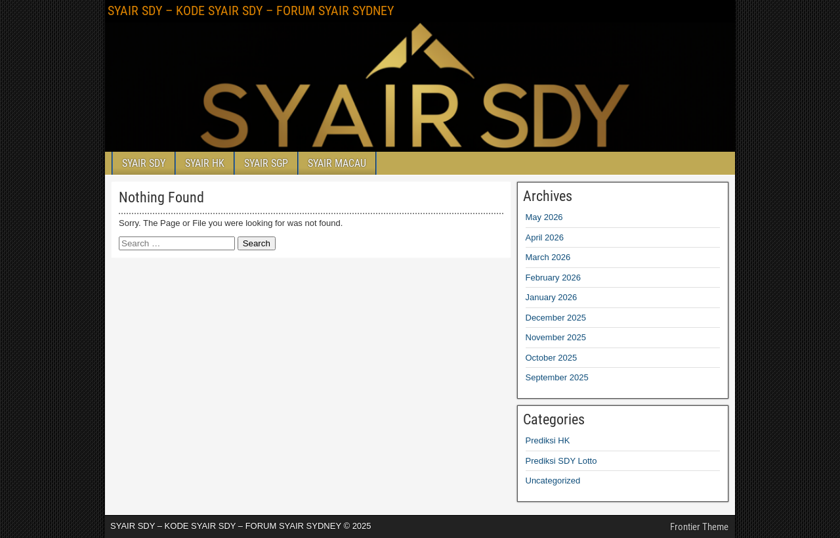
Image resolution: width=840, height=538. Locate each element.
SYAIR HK (204, 163)
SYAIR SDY (143, 163)
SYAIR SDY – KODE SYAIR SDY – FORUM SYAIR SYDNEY (251, 10)
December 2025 (556, 318)
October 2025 (552, 358)
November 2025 (556, 337)
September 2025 (557, 377)
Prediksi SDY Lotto (561, 461)
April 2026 (545, 237)
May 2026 (544, 217)
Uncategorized (553, 480)
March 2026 (548, 257)
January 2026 (552, 297)
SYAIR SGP (266, 163)
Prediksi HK (548, 440)
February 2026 (553, 277)
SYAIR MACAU (337, 163)
